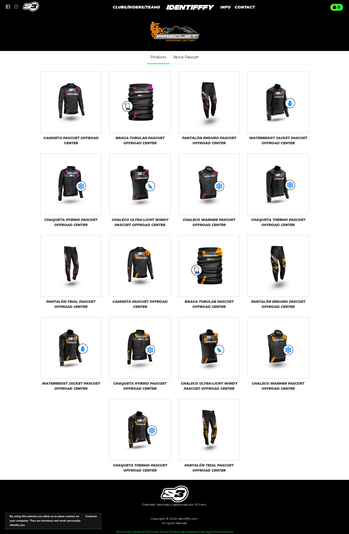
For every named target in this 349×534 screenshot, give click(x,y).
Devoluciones (224, 532)
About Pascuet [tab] (186, 57)
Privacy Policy (158, 532)
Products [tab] (158, 57)
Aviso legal (205, 532)
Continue (91, 516)
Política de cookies (183, 532)
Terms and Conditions (131, 532)
